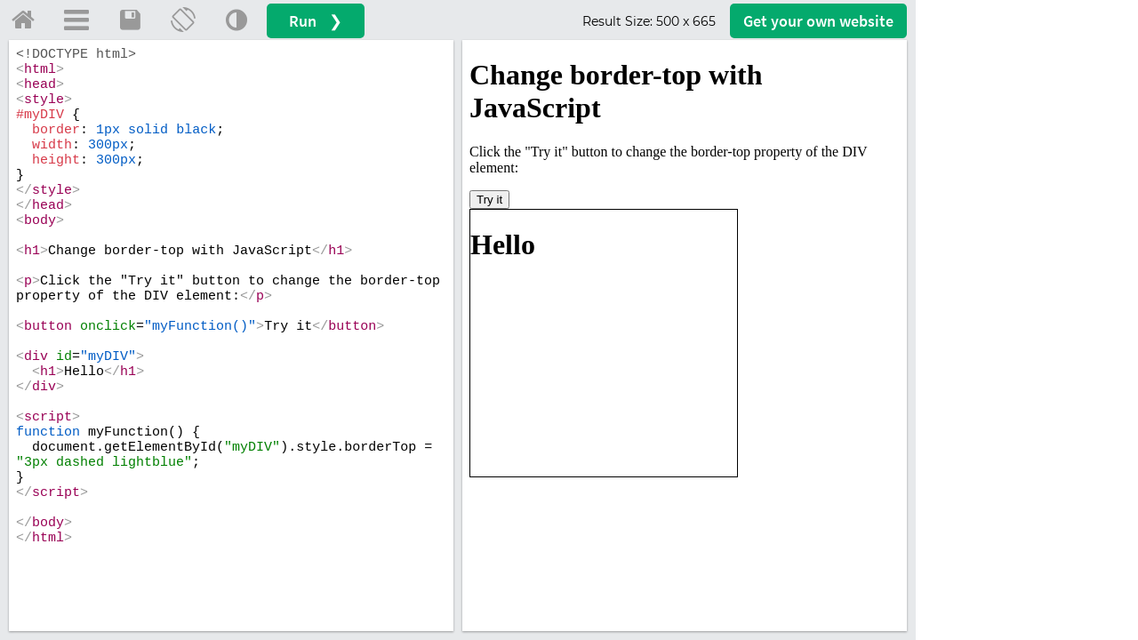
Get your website (818, 21)
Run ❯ (315, 21)
